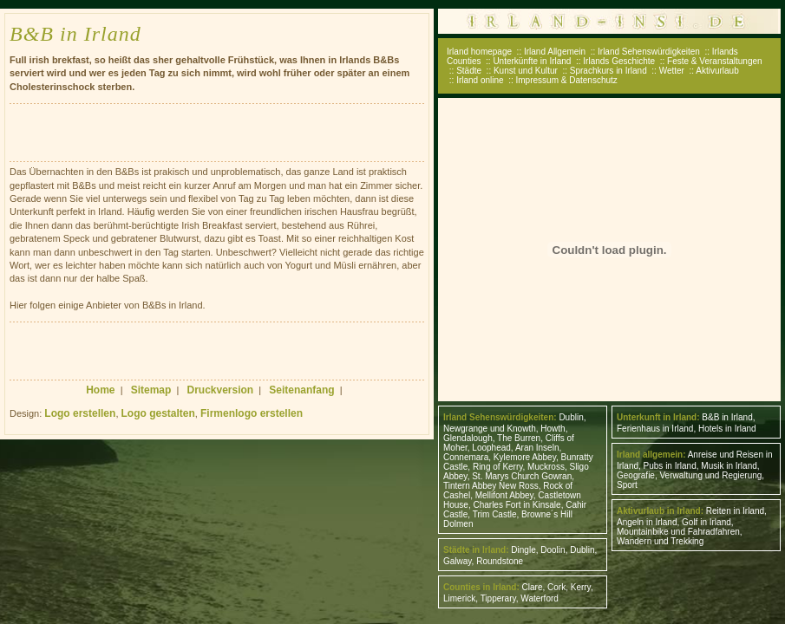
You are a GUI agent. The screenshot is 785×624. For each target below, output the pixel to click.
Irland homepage (479, 51)
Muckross (546, 466)
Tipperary (498, 598)
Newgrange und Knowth (489, 428)
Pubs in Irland (670, 466)
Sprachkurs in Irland (608, 70)
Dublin (571, 417)
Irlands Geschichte (619, 61)
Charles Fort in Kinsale (516, 505)
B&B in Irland (727, 417)
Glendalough (468, 438)
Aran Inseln (537, 447)
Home (100, 390)
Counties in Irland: (481, 587)
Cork (556, 587)
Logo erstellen (79, 413)
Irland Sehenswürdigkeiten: (500, 417)
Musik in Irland (728, 466)
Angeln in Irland (647, 522)
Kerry (581, 587)
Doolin (552, 550)
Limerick (459, 598)
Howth (552, 428)
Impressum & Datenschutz (567, 80)
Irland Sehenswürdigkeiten (649, 51)
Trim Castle (495, 514)
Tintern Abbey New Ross (491, 486)
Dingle (523, 550)
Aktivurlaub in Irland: (660, 511)
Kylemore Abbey (525, 457)
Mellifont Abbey (504, 495)
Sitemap (151, 390)
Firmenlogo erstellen (251, 413)
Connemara (465, 457)
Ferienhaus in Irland (655, 428)
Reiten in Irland (735, 511)
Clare (532, 587)
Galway (457, 561)
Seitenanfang (301, 390)
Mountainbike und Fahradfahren (678, 531)
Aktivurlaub (717, 70)
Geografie (636, 475)
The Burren (518, 438)
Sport (627, 485)
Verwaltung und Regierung (710, 475)
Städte (468, 70)
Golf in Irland (706, 522)
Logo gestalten (158, 413)
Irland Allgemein (554, 51)
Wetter (671, 70)
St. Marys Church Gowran (522, 476)
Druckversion (220, 390)
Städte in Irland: (476, 550)
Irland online (479, 80)
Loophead (491, 447)
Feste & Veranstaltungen (714, 61)
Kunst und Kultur (526, 70)
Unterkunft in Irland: (658, 417)
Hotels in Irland (727, 428)
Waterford (539, 598)
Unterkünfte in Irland (532, 61)
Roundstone (499, 561)
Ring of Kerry (498, 466)
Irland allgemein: (651, 454)
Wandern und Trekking (660, 541)
